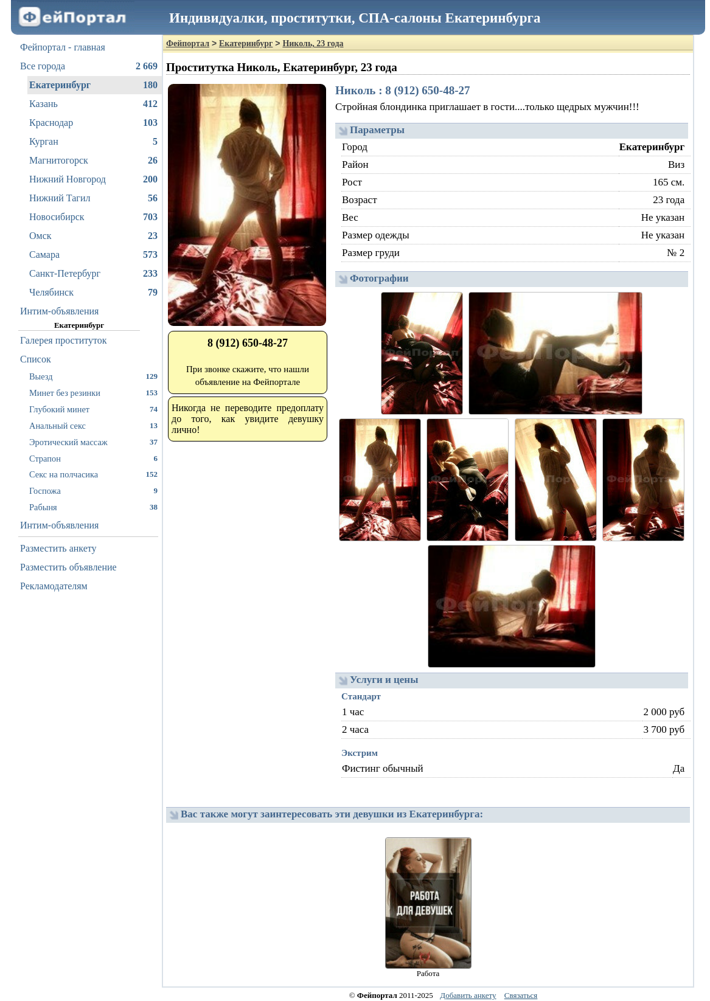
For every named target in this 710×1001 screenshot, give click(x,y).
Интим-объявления (59, 311)
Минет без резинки (93, 393)
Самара (93, 255)
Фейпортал (187, 43)
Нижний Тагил (93, 198)
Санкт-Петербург (93, 274)
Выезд (93, 376)
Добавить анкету (468, 995)
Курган (93, 142)
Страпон (93, 458)
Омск (93, 236)
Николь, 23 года (312, 43)
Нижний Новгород (93, 179)
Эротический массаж (93, 442)
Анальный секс (93, 425)
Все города (89, 66)
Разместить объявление (68, 567)
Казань (93, 104)
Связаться (521, 995)
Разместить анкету (58, 548)
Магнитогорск (93, 160)
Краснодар (93, 123)
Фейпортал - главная (62, 47)
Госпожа (93, 490)
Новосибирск (93, 217)
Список (35, 359)
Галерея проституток (63, 340)
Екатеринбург (93, 85)
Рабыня (93, 507)
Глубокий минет (93, 409)
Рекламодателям (54, 586)
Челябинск (93, 292)
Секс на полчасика (93, 474)
